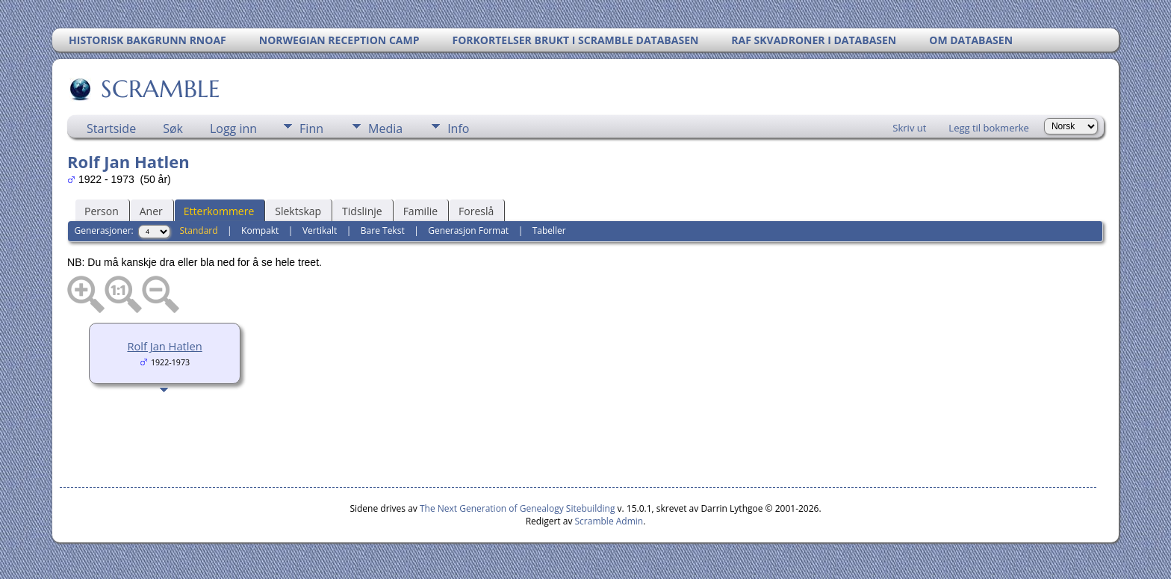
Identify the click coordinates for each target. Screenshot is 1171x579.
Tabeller (549, 230)
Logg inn (233, 128)
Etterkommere (219, 211)
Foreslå (476, 211)
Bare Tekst (383, 230)
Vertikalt (319, 230)
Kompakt (260, 230)
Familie (420, 211)
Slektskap (298, 211)
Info (458, 128)
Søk (173, 128)
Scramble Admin (609, 521)
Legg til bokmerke (988, 127)
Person (101, 211)
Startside (111, 128)
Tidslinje (362, 211)
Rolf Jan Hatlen (164, 345)
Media (385, 128)
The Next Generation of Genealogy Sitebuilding (517, 508)
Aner (151, 211)
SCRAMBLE (159, 89)
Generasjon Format (468, 230)
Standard (198, 230)
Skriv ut (909, 127)
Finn (311, 128)
